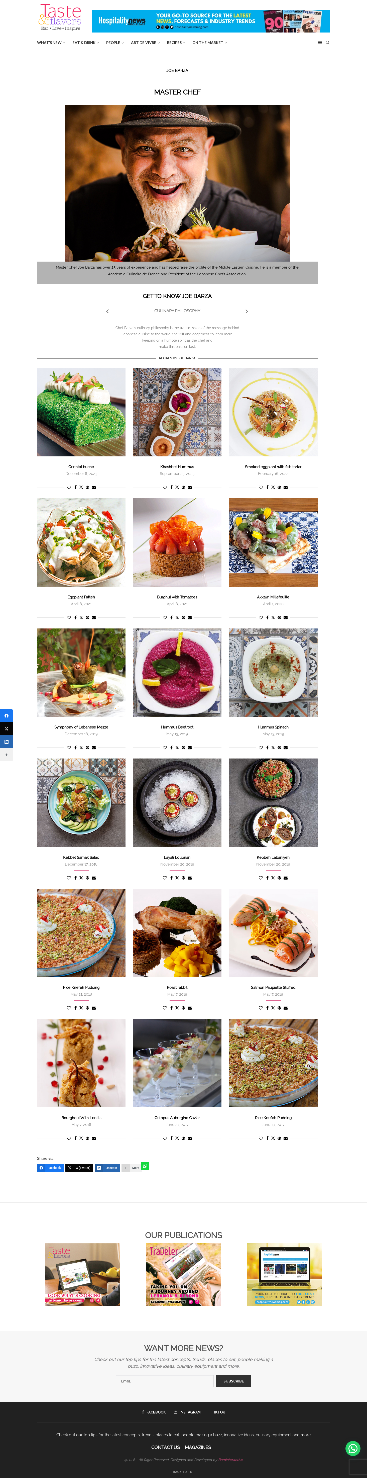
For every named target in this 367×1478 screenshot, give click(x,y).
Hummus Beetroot (177, 727)
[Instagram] (187, 1412)
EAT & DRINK (83, 42)
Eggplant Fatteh (81, 597)
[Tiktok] (217, 1412)
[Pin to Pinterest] (87, 487)
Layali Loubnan (177, 857)
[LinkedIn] (107, 1168)
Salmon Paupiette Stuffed (273, 987)
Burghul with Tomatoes (177, 597)
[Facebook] (50, 1168)
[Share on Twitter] (81, 487)
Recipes (174, 42)
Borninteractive (230, 1460)
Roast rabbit (177, 987)
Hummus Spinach (273, 727)
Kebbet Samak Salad (81, 857)
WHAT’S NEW (49, 42)
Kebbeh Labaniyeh (273, 857)
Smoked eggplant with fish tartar (273, 467)
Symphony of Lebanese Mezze (81, 727)
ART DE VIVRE (143, 42)
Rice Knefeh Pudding (81, 987)
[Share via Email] (94, 487)
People (113, 42)
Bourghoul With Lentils (81, 1118)
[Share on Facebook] (75, 487)
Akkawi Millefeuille (273, 597)
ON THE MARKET (207, 42)
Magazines (198, 1447)
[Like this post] (69, 487)
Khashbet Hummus (177, 467)
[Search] (327, 42)
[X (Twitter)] (79, 1168)
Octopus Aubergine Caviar (177, 1118)
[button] (352, 1448)
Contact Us (165, 1447)
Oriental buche (81, 467)
